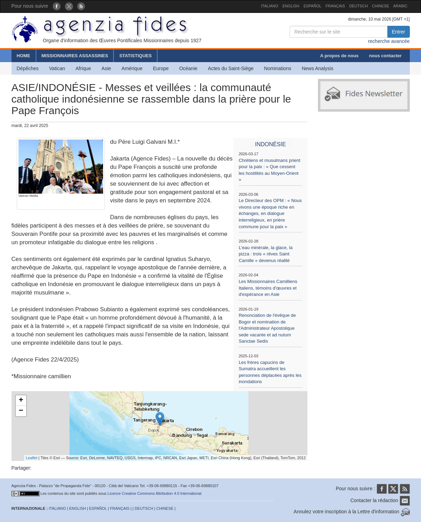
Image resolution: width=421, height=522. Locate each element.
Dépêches (28, 68)
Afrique (83, 68)
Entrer (398, 32)
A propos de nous (339, 55)
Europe (161, 68)
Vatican (57, 68)
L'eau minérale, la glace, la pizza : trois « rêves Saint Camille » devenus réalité (265, 254)
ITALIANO (269, 6)
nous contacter (385, 55)
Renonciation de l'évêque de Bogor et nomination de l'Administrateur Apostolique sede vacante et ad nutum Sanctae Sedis (267, 328)
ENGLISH (290, 6)
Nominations (277, 68)
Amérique (132, 68)
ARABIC (400, 6)
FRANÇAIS (335, 6)
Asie (106, 68)
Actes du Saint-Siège (231, 68)
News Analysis (317, 68)
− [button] (21, 411)
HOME (23, 55)
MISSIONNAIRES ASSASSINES (75, 55)
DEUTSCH (358, 6)
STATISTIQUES (135, 55)
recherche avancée (388, 41)
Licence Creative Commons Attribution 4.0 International (155, 493)
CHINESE (380, 6)
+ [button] (21, 400)
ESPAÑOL (312, 6)
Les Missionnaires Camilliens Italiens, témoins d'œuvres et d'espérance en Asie (268, 288)
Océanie (188, 68)
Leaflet (31, 458)
